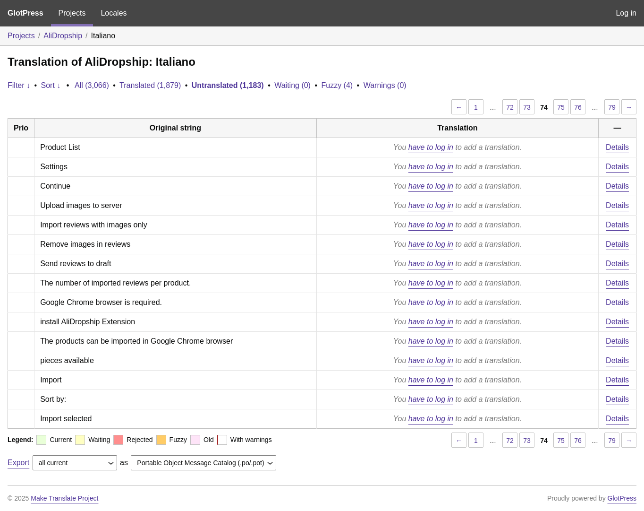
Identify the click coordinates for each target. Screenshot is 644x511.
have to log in (430, 147)
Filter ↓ (19, 85)
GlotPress (25, 13)
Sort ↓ (51, 85)
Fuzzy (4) (337, 85)
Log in (626, 13)
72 (510, 107)
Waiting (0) (292, 85)
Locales (114, 13)
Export (18, 463)
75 (561, 107)
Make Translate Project (64, 498)
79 (612, 107)
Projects (72, 13)
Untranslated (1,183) (228, 85)
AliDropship (62, 36)
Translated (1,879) (150, 85)
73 (527, 107)
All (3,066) (92, 85)
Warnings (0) (385, 85)
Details (617, 147)
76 (578, 107)
